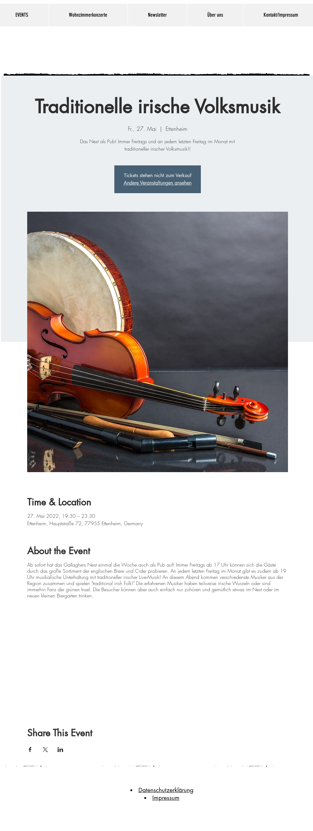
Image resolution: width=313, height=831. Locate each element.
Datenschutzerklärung (165, 790)
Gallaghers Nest (147, 50)
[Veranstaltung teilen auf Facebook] (30, 749)
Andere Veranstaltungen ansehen (158, 183)
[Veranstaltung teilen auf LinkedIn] (60, 749)
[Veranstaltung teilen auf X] (45, 749)
